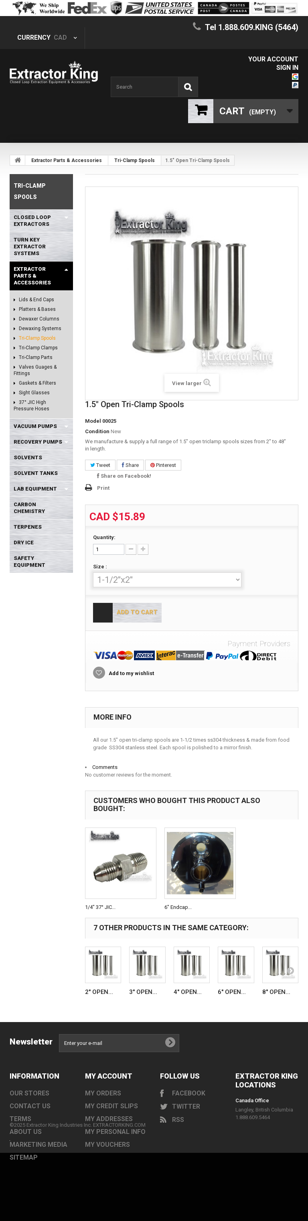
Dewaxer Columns (38, 319)
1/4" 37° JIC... (100, 907)
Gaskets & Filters (37, 383)
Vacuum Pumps (35, 426)
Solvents (28, 457)
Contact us (30, 1106)
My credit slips (111, 1106)
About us (26, 1132)
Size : (100, 567)
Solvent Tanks (36, 473)
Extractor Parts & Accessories (66, 160)
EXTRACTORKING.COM (119, 1170)
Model (93, 421)
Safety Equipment (29, 561)
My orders (103, 1093)
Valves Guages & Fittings (35, 370)
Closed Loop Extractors (32, 220)
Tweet (100, 465)
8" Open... (276, 992)
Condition (97, 431)
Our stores (29, 1093)
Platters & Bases (37, 309)
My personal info (115, 1132)
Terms (20, 1119)
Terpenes (28, 527)
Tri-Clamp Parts (35, 357)
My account (108, 1076)
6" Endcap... (178, 907)
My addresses (109, 1119)
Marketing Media (38, 1144)
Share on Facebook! (124, 476)
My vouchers (107, 1144)
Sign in (287, 67)
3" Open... (143, 992)
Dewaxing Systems (39, 328)
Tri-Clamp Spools (134, 160)
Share (130, 465)
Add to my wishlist (130, 673)
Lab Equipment (35, 489)
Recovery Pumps (38, 442)
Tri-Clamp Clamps (38, 348)
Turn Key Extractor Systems (30, 246)
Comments (105, 767)
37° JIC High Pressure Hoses (31, 406)
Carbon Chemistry (29, 507)
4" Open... (188, 992)
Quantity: (104, 537)
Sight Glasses (34, 393)
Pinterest (163, 465)
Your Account (273, 59)
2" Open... (99, 992)
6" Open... (232, 992)
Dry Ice (24, 543)
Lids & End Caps (36, 299)
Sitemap (24, 1157)
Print (103, 488)
